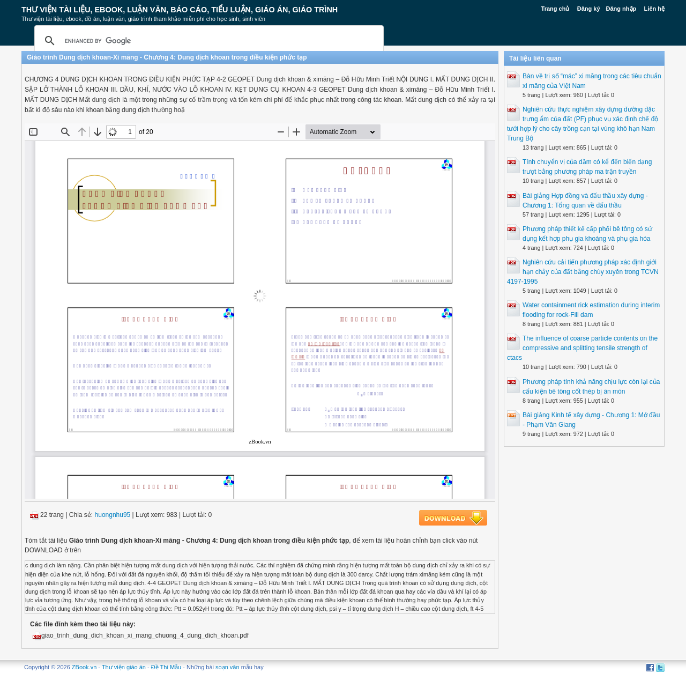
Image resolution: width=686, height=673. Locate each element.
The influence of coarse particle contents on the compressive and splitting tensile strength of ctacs (582, 348)
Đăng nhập (621, 8)
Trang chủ (555, 8)
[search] (207, 40)
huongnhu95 (113, 515)
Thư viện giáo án (124, 667)
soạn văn (227, 667)
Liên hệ (654, 8)
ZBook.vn (84, 667)
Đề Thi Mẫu (166, 667)
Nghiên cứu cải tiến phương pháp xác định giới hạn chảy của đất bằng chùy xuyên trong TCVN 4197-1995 (583, 271)
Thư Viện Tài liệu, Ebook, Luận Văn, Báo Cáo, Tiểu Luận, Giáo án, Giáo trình (179, 9)
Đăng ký (588, 8)
